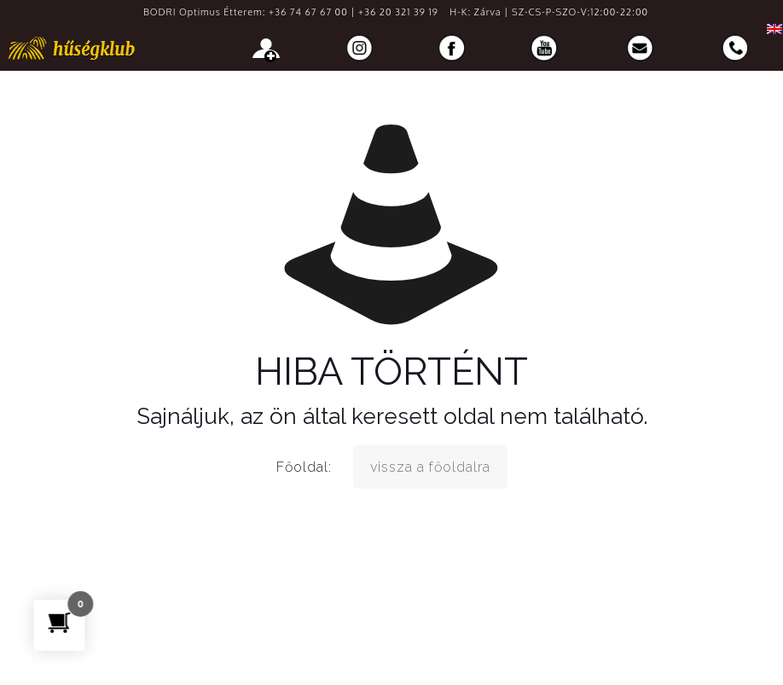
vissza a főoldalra (430, 467)
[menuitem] (770, 28)
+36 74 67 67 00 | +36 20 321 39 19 (353, 12)
